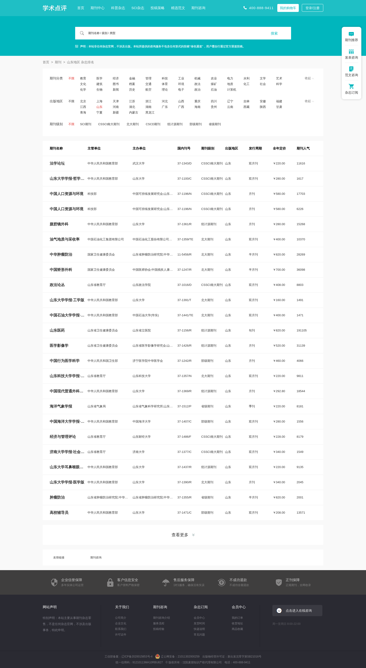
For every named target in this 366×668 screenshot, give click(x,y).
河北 (165, 101)
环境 (181, 84)
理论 (165, 89)
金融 (132, 78)
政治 (197, 89)
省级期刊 (215, 124)
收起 (309, 78)
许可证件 (120, 634)
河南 (116, 107)
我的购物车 (288, 8)
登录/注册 (313, 8)
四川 (214, 101)
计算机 (231, 89)
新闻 (116, 89)
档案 (132, 84)
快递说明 (199, 629)
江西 (83, 107)
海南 (197, 107)
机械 (197, 78)
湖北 (132, 107)
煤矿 (214, 84)
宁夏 (99, 112)
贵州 (214, 107)
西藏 (246, 107)
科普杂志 (118, 8)
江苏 (132, 101)
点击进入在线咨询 (299, 610)
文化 (83, 84)
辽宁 (230, 101)
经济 (116, 78)
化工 (246, 84)
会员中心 (199, 617)
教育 (83, 78)
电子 (181, 89)
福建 (279, 101)
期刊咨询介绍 (161, 617)
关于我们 (122, 607)
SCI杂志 (137, 8)
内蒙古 (133, 112)
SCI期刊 (85, 124)
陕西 (263, 107)
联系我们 (120, 629)
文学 (263, 78)
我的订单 (237, 617)
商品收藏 (237, 629)
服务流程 (158, 623)
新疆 (116, 112)
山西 (181, 101)
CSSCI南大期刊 (109, 124)
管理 (148, 78)
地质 (230, 84)
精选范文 (178, 8)
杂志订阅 (201, 607)
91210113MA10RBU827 (147, 662)
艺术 (279, 78)
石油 (214, 89)
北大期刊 (133, 124)
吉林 (246, 101)
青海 (83, 112)
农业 (214, 78)
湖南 (148, 107)
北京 (83, 101)
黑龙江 (150, 112)
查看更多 (183, 535)
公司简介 (120, 617)
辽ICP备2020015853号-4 (136, 656)
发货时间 (199, 623)
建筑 (99, 84)
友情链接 (58, 557)
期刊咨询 (198, 8)
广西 (181, 107)
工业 (181, 78)
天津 (116, 101)
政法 (197, 84)
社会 (263, 84)
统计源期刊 (175, 124)
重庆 (197, 101)
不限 (71, 78)
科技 (165, 78)
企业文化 (120, 623)
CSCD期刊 (153, 124)
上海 (99, 101)
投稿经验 (158, 629)
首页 (80, 8)
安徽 (263, 101)
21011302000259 (188, 656)
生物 (99, 89)
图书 (116, 84)
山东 (99, 107)
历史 (132, 89)
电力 (230, 78)
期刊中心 (98, 8)
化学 (83, 89)
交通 (148, 84)
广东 (165, 107)
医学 (99, 78)
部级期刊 (196, 124)
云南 (230, 107)
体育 (165, 84)
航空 (148, 89)
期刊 (58, 62)
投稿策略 (158, 8)
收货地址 (237, 623)
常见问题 (199, 634)
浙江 (148, 101)
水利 (246, 78)
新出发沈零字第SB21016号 (244, 656)
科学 (279, 84)
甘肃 (279, 107)
